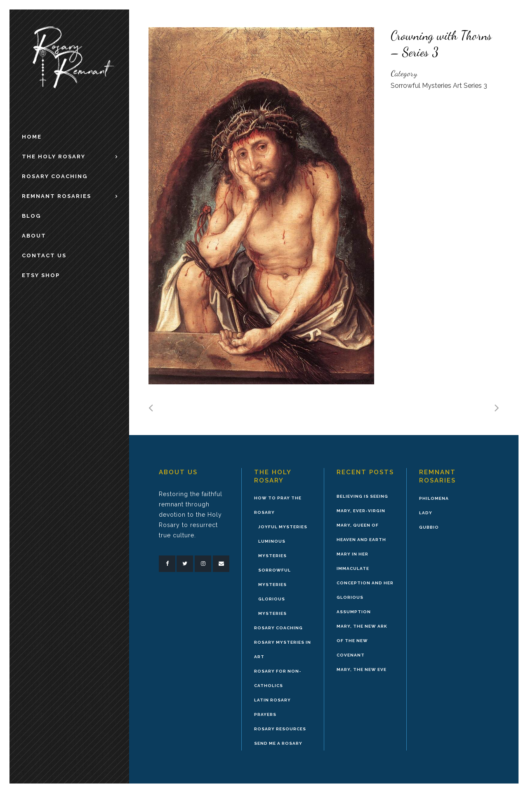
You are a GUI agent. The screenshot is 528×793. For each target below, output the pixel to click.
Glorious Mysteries (272, 606)
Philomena (434, 498)
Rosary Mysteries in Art (282, 649)
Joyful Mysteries (282, 527)
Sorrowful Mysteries (274, 577)
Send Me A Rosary (278, 743)
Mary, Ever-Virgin (361, 510)
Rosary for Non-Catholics (278, 678)
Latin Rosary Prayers (272, 707)
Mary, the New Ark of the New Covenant (362, 640)
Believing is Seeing (362, 496)
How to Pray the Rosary (278, 505)
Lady (425, 513)
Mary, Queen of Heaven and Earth (361, 532)
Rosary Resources (280, 729)
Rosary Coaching (278, 628)
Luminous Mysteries (272, 548)
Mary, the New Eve (362, 669)
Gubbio (429, 527)
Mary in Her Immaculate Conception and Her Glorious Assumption (365, 583)
